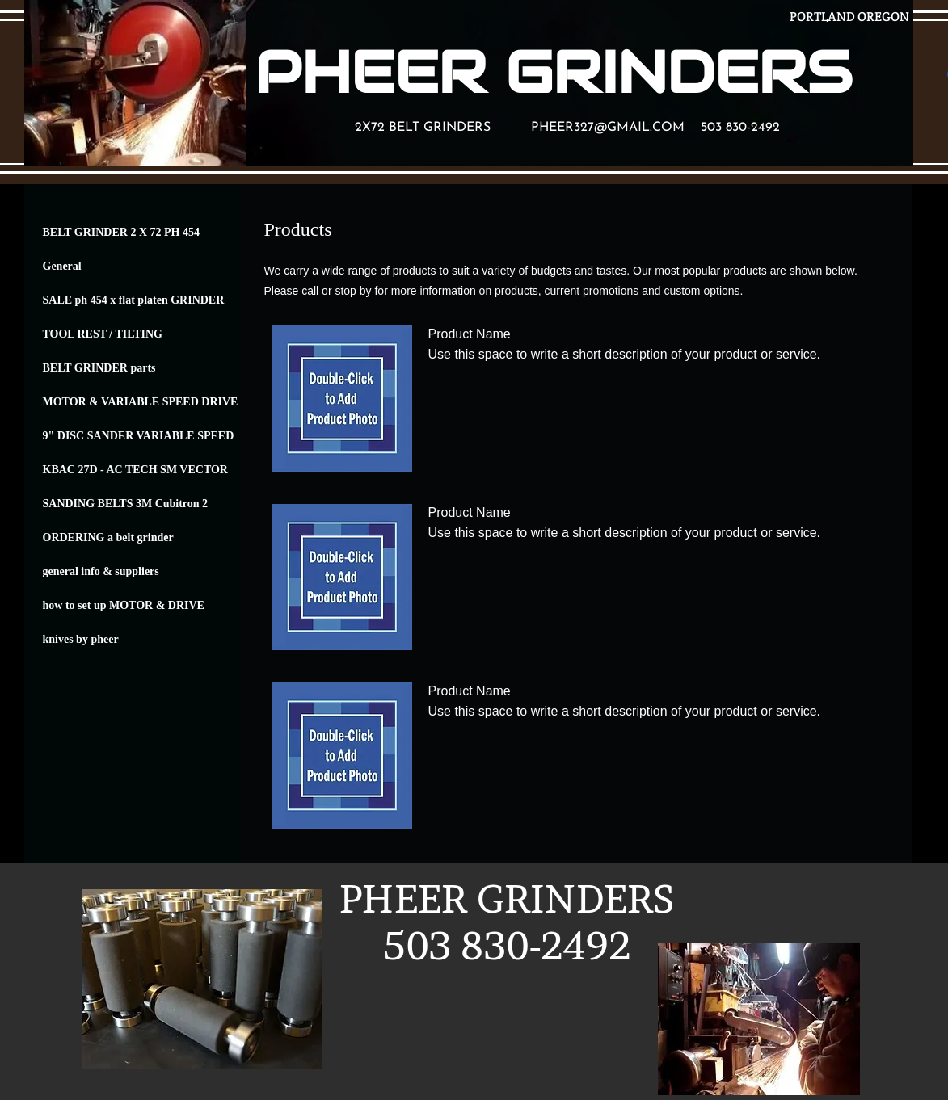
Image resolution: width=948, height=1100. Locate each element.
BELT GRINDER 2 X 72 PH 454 (121, 232)
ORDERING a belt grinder (108, 537)
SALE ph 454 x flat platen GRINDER (134, 300)
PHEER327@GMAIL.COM (608, 127)
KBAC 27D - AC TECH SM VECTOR (135, 470)
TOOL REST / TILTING (103, 334)
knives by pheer (81, 639)
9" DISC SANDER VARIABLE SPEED (138, 436)
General (62, 266)
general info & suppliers (101, 571)
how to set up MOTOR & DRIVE (123, 605)
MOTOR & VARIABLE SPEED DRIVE (140, 402)
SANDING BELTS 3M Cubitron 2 (126, 504)
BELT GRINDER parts (99, 368)
